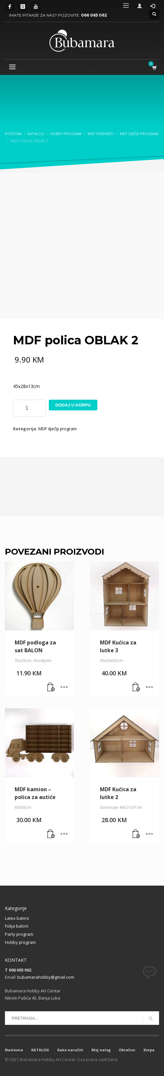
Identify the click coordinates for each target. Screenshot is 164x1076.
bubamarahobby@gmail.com (45, 977)
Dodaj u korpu (73, 405)
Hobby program (20, 942)
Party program (19, 934)
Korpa (149, 1049)
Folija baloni (16, 926)
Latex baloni (17, 918)
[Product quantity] (29, 408)
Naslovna (14, 1049)
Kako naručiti (70, 1049)
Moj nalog (101, 1049)
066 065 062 (94, 15)
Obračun (127, 1049)
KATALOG (40, 1049)
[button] (51, 687)
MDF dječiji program (57, 429)
